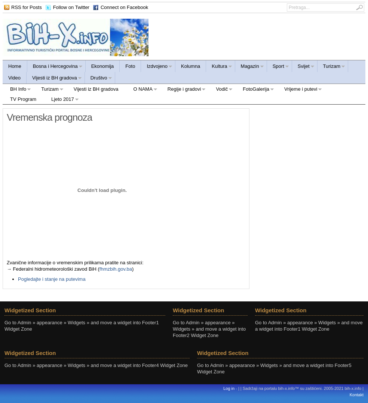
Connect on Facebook (124, 7)
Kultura (219, 67)
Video (14, 78)
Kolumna (190, 66)
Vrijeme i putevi (299, 90)
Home (14, 66)
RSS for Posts (26, 7)
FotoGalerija (254, 90)
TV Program (23, 99)
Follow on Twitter (71, 7)
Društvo (98, 79)
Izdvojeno (156, 67)
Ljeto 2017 (61, 100)
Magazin (249, 67)
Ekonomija (102, 66)
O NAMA (141, 90)
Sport (278, 67)
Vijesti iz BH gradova (54, 79)
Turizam (331, 67)
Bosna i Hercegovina (55, 67)
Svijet (303, 67)
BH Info (17, 90)
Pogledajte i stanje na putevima (52, 279)
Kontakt (357, 395)
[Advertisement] (309, 155)
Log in (228, 388)
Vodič (220, 90)
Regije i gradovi (183, 90)
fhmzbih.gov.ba (115, 269)
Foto (130, 66)
